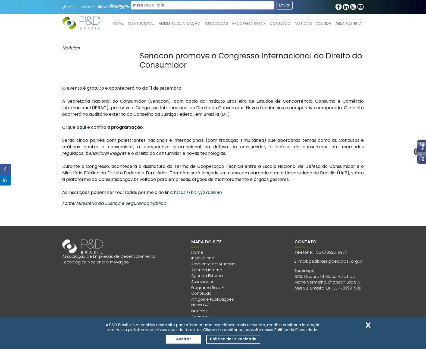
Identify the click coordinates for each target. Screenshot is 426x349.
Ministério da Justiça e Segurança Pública (121, 203)
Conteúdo (280, 23)
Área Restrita (349, 23)
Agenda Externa (207, 275)
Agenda (323, 23)
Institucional (141, 23)
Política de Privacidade (233, 339)
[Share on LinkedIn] (5, 180)
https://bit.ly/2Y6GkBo (198, 192)
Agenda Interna (206, 270)
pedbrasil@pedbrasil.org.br (336, 261)
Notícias (303, 23)
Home (118, 23)
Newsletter (119, 5)
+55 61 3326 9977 (78, 7)
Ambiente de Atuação (179, 23)
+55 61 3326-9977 (330, 252)
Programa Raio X (248, 23)
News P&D (201, 305)
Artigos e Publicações (212, 299)
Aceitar (183, 339)
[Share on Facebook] (5, 169)
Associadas (216, 23)
